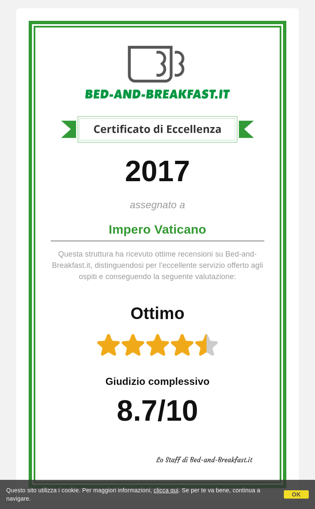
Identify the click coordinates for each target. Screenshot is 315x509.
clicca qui (166, 490)
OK (296, 494)
